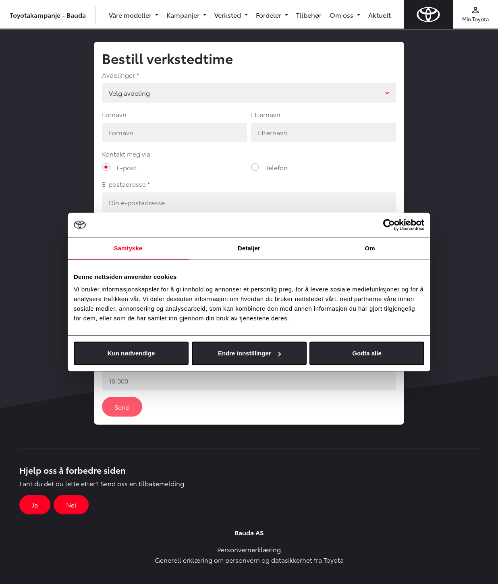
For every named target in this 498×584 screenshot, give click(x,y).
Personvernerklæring (249, 549)
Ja (35, 504)
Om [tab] (370, 247)
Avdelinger (118, 74)
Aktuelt (379, 14)
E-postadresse (124, 183)
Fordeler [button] (269, 14)
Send (122, 406)
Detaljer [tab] (249, 247)
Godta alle (367, 353)
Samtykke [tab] (128, 247)
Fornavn (114, 114)
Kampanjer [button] (183, 14)
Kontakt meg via (126, 153)
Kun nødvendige (131, 353)
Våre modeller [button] (131, 14)
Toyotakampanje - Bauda (48, 14)
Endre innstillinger (249, 353)
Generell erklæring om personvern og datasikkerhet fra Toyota (249, 559)
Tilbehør (309, 14)
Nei (71, 504)
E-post (126, 167)
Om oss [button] (342, 14)
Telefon (277, 167)
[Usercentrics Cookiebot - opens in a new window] (389, 225)
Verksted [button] (228, 14)
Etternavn (265, 114)
